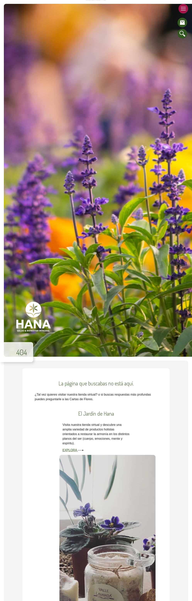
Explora (73, 450)
